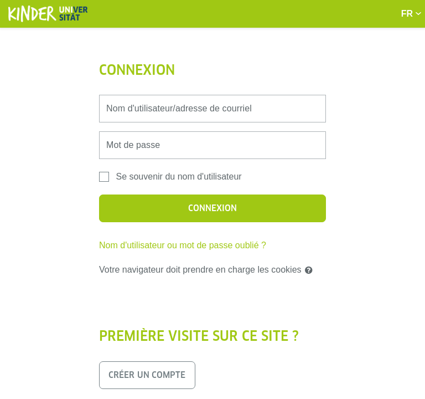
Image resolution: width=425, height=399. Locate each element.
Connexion (212, 208)
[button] (311, 270)
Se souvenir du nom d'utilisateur (178, 176)
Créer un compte (147, 375)
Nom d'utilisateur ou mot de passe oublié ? (182, 245)
